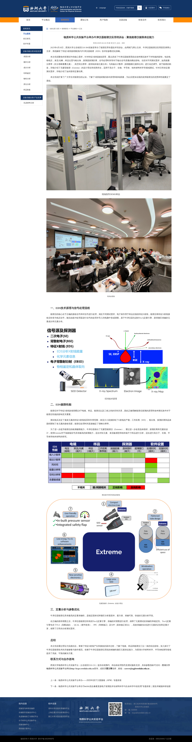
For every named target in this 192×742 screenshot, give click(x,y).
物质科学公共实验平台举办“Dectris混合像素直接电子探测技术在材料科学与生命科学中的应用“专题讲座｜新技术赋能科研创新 (114, 686)
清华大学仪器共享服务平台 (58, 708)
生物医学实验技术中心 (27, 712)
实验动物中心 (24, 725)
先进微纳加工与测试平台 (28, 716)
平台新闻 (26, 34)
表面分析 (27, 56)
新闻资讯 (65, 20)
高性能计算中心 (25, 729)
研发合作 (142, 20)
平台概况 (46, 20)
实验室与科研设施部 (27, 708)
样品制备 (27, 90)
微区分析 (27, 62)
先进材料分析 (29, 103)
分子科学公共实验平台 (27, 720)
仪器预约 (151, 8)
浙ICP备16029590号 (46, 739)
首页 (28, 20)
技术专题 (26, 44)
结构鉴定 (27, 73)
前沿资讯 (26, 39)
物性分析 (27, 79)
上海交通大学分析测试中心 (58, 712)
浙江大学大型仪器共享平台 (58, 716)
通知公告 (84, 20)
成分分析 (27, 68)
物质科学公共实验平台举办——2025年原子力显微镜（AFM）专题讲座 (89, 680)
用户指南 (104, 20)
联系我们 (162, 20)
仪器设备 (123, 20)
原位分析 (27, 84)
